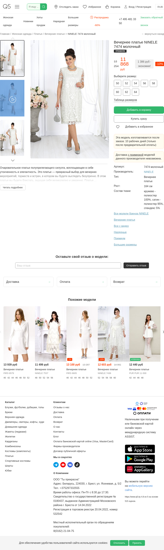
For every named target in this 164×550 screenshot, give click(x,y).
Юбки (8, 470)
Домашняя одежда (16, 426)
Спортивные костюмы (17, 460)
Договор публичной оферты (69, 451)
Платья (9, 456)
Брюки (8, 412)
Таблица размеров (125, 100)
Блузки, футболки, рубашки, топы (24, 407)
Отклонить (119, 543)
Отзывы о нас (61, 407)
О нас (56, 426)
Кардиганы (11, 441)
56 (144, 83)
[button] (12, 38)
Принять (137, 543)
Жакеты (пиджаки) (15, 431)
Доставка (58, 412)
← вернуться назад (153, 33)
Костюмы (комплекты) (18, 451)
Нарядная (59, 21)
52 (126, 83)
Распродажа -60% (99, 21)
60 (117, 92)
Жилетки (10, 436)
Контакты (58, 431)
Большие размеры (73, 21)
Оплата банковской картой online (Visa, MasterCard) (83, 441)
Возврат (58, 421)
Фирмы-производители (66, 446)
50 (117, 83)
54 (135, 83)
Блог (56, 436)
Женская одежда (8, 21)
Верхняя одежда (14, 417)
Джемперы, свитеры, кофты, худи (24, 421)
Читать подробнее (13, 187)
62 (126, 92)
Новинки (28, 21)
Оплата (57, 417)
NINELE (149, 172)
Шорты (9, 465)
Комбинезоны (13, 446)
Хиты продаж (40, 21)
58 (153, 83)
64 (135, 92)
